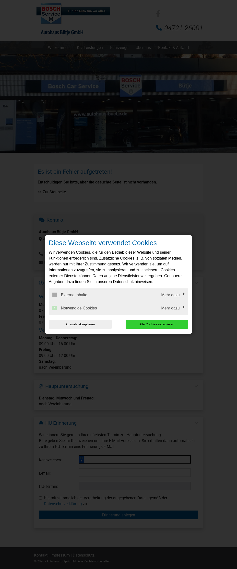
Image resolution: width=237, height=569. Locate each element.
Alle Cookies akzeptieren (156, 324)
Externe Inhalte (69, 295)
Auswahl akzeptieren (80, 324)
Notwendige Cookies (74, 308)
